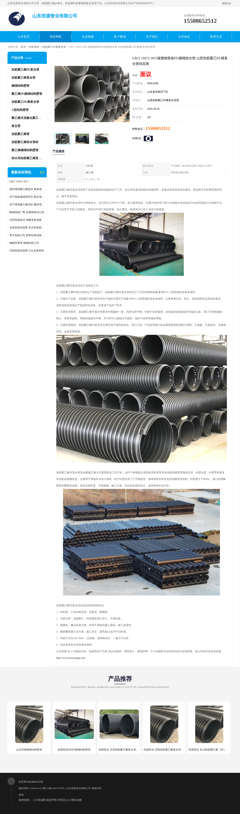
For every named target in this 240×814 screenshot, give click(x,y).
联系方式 (216, 36)
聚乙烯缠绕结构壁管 (24, 150)
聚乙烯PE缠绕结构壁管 (26, 93)
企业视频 (88, 36)
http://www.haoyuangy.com (70, 658)
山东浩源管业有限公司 (78, 788)
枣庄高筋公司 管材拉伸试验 (25, 235)
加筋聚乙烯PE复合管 (25, 69)
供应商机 (56, 36)
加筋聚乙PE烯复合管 (54, 47)
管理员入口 (64, 800)
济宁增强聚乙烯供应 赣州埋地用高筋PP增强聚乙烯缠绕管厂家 (27, 204)
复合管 (15, 126)
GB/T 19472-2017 (19, 181)
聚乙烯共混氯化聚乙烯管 (27, 117)
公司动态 (184, 36)
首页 (23, 47)
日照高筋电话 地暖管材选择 (25, 220)
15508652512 (157, 128)
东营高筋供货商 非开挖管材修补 (27, 227)
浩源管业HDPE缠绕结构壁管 (74, 749)
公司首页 (24, 36)
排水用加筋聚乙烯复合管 (27, 158)
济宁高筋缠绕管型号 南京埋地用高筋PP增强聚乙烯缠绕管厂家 (27, 196)
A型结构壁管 (20, 109)
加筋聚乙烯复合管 (23, 77)
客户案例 (120, 36)
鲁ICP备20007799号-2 (54, 788)
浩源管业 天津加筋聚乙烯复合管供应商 (121, 749)
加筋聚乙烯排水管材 (24, 142)
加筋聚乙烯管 (20, 134)
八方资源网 (39, 800)
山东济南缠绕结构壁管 (29, 749)
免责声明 (51, 800)
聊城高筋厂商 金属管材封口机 (26, 212)
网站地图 (76, 800)
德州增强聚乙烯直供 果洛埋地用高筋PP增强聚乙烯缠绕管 (27, 189)
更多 (42, 172)
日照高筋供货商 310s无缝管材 (26, 250)
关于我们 (152, 36)
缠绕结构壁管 (20, 85)
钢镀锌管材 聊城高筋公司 (24, 243)
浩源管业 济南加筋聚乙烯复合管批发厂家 (167, 749)
